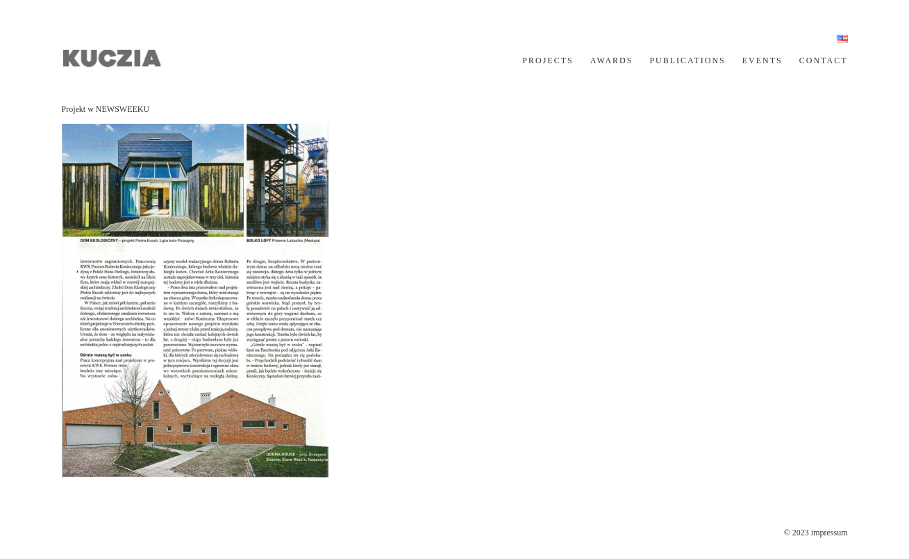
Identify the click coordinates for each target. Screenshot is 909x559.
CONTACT (823, 60)
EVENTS (762, 60)
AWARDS (611, 60)
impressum (829, 532)
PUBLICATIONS (687, 60)
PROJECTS (547, 60)
